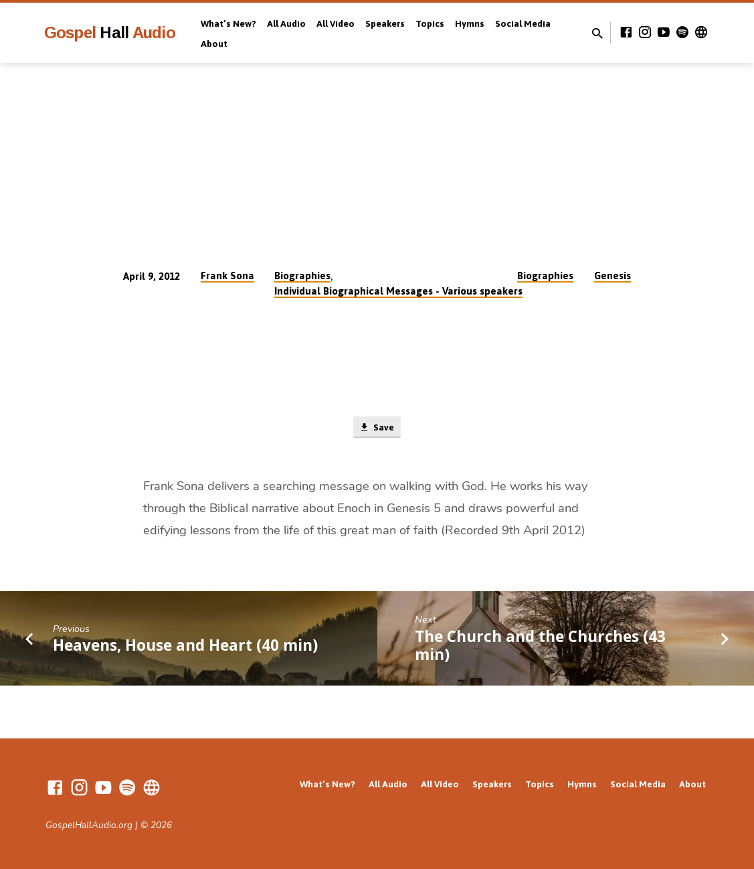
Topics (429, 23)
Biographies (302, 275)
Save (377, 427)
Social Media (523, 23)
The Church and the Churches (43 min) (540, 646)
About (214, 43)
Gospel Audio (109, 32)
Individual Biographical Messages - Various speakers (398, 291)
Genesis (612, 275)
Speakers (385, 23)
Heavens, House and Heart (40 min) (185, 647)
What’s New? (228, 23)
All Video (335, 23)
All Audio (286, 23)
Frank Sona (227, 275)
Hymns (469, 23)
